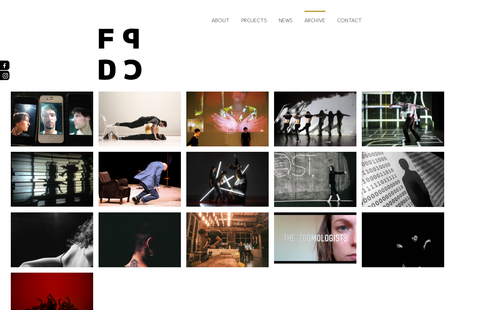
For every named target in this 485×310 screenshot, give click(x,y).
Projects (254, 20)
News (286, 20)
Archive (314, 20)
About (221, 20)
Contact (349, 20)
